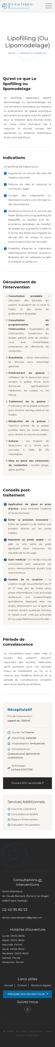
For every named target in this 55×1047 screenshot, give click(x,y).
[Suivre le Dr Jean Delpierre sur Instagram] (28, 1009)
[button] (48, 6)
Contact (22, 985)
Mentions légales (41, 985)
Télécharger (22, 768)
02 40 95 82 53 (14, 910)
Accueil (11, 53)
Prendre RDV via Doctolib (27, 783)
